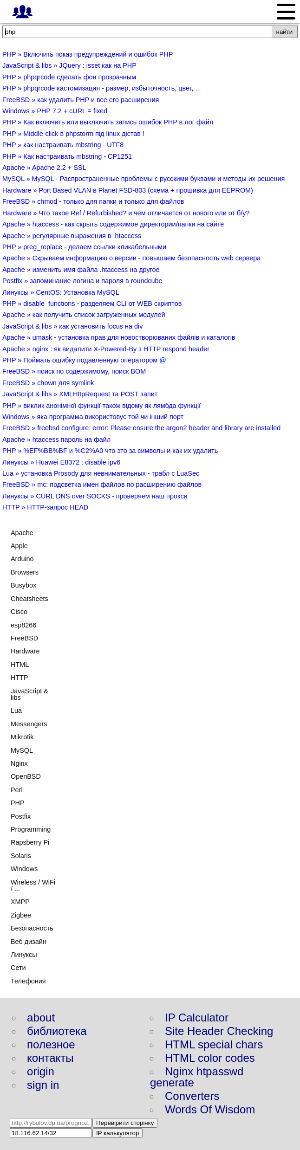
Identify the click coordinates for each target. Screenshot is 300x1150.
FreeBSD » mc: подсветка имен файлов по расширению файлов (102, 484)
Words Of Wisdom (210, 1109)
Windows (24, 868)
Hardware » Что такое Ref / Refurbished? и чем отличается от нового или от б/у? (125, 213)
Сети (18, 967)
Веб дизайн (28, 941)
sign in (43, 1085)
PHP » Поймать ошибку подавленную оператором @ (84, 360)
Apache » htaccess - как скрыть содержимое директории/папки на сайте (113, 224)
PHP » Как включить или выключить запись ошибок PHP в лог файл (107, 122)
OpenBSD (26, 776)
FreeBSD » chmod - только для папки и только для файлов (93, 201)
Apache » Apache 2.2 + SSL (44, 167)
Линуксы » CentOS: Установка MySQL (60, 292)
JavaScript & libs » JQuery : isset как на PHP (69, 65)
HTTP (19, 677)
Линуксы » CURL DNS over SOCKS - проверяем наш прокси (95, 496)
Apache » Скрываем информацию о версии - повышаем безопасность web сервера (131, 258)
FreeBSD (24, 638)
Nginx (19, 763)
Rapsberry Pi (30, 842)
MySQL (22, 750)
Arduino (22, 558)
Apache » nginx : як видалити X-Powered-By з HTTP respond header (105, 349)
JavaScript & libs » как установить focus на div (72, 326)
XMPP (20, 901)
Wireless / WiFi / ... (33, 885)
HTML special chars (214, 1044)
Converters (192, 1096)
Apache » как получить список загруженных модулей (83, 314)
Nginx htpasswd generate (196, 1077)
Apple (19, 545)
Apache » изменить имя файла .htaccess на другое (81, 269)
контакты (50, 1058)
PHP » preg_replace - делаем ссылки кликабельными (84, 247)
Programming (31, 829)
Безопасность (32, 928)
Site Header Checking (219, 1031)
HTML (20, 664)
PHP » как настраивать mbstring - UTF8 (63, 145)
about (41, 1017)
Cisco (19, 611)
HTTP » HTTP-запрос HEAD (45, 507)
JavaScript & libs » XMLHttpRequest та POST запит (79, 394)
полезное (51, 1044)
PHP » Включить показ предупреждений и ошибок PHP (87, 54)
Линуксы (24, 954)
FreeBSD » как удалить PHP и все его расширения (80, 99)
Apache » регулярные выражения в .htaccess (71, 235)
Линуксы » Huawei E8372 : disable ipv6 (61, 462)
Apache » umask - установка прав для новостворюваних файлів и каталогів (118, 337)
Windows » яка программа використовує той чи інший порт (92, 416)
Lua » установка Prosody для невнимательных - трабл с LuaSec (100, 473)
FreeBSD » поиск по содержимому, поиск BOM (74, 371)
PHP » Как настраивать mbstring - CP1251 (67, 156)
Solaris (21, 855)
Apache (22, 532)
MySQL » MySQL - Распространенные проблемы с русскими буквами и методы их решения (143, 178)
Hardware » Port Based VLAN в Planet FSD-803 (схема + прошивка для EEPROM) (127, 190)
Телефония (28, 981)
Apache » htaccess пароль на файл (56, 439)
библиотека (57, 1031)
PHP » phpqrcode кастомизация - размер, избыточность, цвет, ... (101, 88)
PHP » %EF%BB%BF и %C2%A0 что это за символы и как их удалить (110, 450)
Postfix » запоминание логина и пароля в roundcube (82, 280)
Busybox (23, 585)
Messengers (29, 724)
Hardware (25, 651)
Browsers (25, 572)
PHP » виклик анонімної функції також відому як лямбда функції (101, 405)
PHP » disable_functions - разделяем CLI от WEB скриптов (92, 303)
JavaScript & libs (29, 694)
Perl (17, 790)
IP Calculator (196, 1017)
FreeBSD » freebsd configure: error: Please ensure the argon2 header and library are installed (141, 428)
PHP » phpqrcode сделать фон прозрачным (69, 77)
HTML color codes (210, 1058)
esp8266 (23, 625)
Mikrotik (22, 737)
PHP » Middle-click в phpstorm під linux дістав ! (73, 133)
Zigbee (21, 915)
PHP (18, 803)
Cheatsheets (29, 598)
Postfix (21, 816)
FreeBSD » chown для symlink (48, 383)
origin (40, 1071)
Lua (16, 710)
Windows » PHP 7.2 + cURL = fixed (54, 111)
